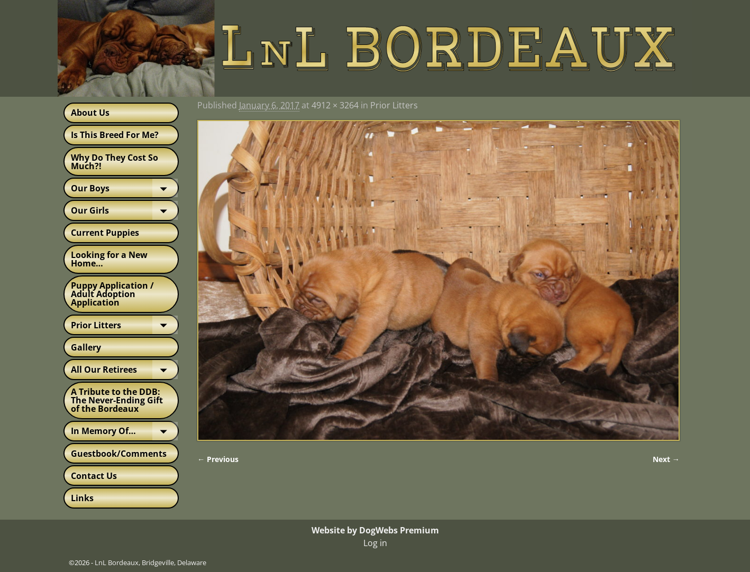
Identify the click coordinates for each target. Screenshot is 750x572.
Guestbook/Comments (119, 453)
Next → (666, 459)
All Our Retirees (124, 369)
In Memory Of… (124, 431)
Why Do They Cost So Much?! (114, 162)
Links (82, 498)
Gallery (86, 347)
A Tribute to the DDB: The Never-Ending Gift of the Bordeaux (117, 400)
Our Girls (124, 210)
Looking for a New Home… (109, 259)
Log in (375, 543)
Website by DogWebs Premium (375, 530)
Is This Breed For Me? (115, 135)
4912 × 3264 (335, 105)
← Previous (218, 459)
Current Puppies (105, 232)
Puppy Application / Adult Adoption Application (112, 294)
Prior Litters (124, 325)
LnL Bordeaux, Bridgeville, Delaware (150, 562)
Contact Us (94, 476)
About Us (90, 112)
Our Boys (124, 188)
